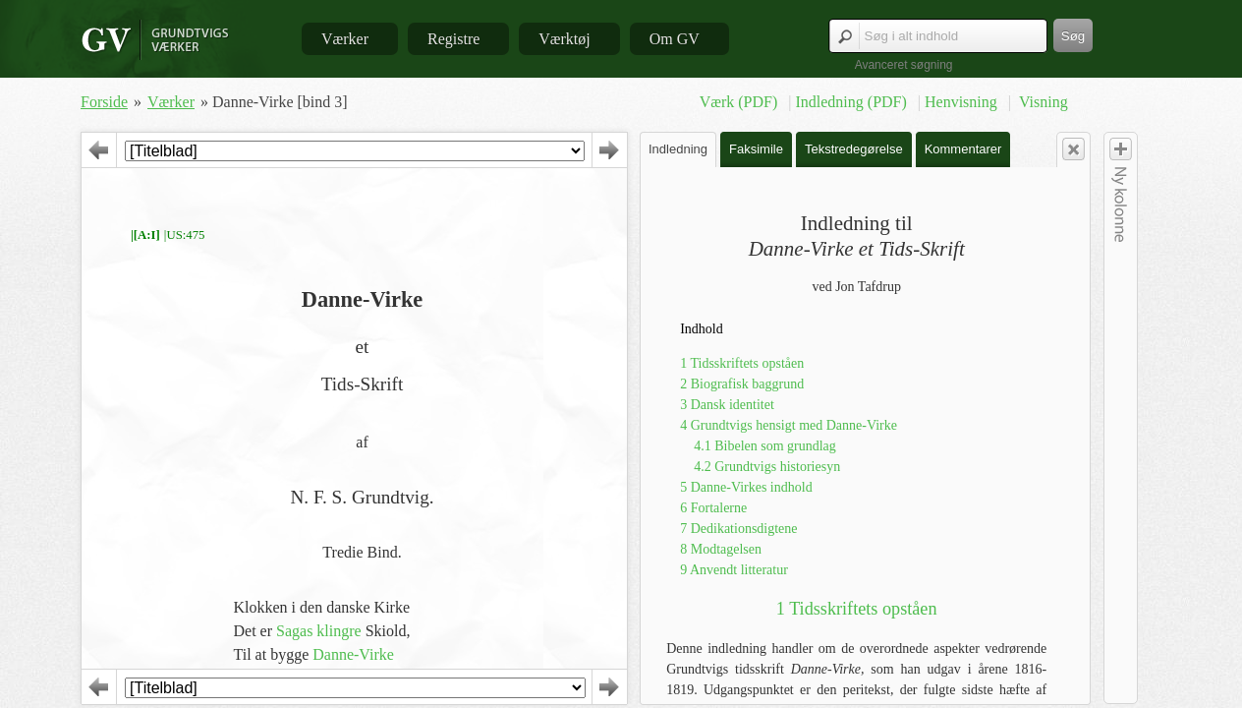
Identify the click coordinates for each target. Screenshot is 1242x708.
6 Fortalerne (713, 508)
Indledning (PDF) (852, 101)
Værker (344, 38)
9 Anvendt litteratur (734, 569)
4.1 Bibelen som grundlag (765, 446)
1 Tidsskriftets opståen (742, 363)
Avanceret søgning (904, 65)
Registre (453, 38)
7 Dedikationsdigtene (738, 528)
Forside (104, 101)
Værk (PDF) (741, 101)
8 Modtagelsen (721, 549)
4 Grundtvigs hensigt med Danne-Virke (788, 425)
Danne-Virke (353, 654)
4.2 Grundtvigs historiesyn (767, 466)
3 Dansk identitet (727, 404)
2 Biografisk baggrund (742, 384)
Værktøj (564, 38)
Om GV (674, 38)
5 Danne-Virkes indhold (746, 487)
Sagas (294, 630)
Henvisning (963, 101)
